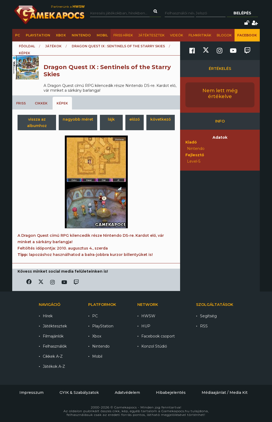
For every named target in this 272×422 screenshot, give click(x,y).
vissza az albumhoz (37, 122)
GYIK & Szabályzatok (79, 392)
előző (134, 119)
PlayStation (38, 35)
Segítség (208, 316)
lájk (111, 119)
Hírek (48, 316)
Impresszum (31, 392)
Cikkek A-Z (53, 356)
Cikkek (41, 103)
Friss (21, 103)
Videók (176, 35)
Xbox (61, 35)
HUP (145, 326)
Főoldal (27, 46)
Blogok (224, 35)
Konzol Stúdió (154, 346)
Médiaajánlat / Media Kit (225, 392)
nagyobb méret (78, 119)
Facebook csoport (158, 336)
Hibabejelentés (171, 392)
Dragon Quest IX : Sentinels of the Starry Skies (118, 46)
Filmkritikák (200, 35)
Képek (62, 103)
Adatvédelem (127, 392)
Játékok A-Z (54, 366)
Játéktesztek (151, 35)
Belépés (242, 13)
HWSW (148, 316)
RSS (204, 326)
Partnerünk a (68, 7)
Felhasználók (55, 346)
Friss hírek (123, 35)
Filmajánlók (53, 336)
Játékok (53, 46)
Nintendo (81, 35)
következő (160, 119)
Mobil (102, 35)
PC (17, 35)
